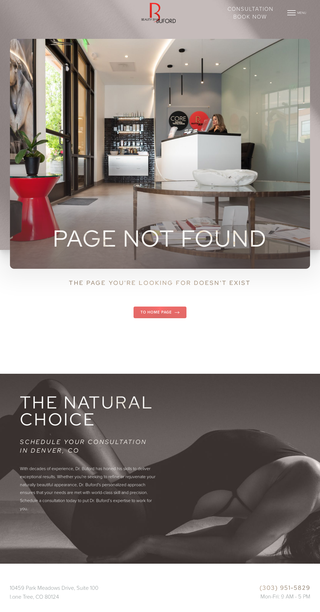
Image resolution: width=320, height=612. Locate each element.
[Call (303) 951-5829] (260, 588)
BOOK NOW (250, 17)
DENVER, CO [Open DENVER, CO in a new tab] (26, 8)
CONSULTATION (250, 9)
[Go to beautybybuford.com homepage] (158, 12)
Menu (301, 12)
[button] (291, 12)
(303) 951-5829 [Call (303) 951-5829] (36, 15)
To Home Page (160, 312)
